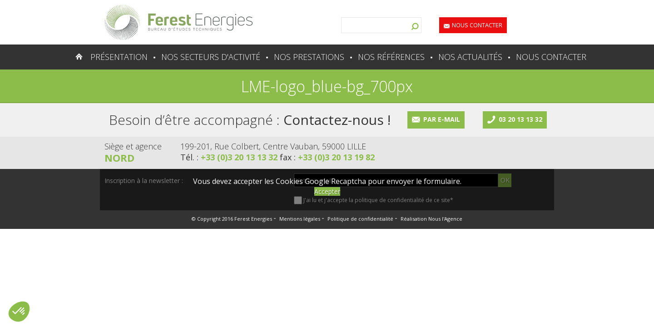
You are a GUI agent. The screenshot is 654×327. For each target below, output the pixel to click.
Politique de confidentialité (360, 218)
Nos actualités (470, 56)
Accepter (327, 191)
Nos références (391, 56)
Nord (119, 157)
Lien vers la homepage (178, 22)
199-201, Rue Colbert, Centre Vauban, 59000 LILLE (273, 146)
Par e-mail (441, 119)
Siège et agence (133, 146)
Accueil (61, 56)
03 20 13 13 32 (520, 119)
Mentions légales (299, 218)
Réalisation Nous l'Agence (431, 218)
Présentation (119, 56)
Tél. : (230, 157)
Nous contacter (477, 25)
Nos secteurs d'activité (210, 56)
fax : (327, 157)
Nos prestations (309, 56)
